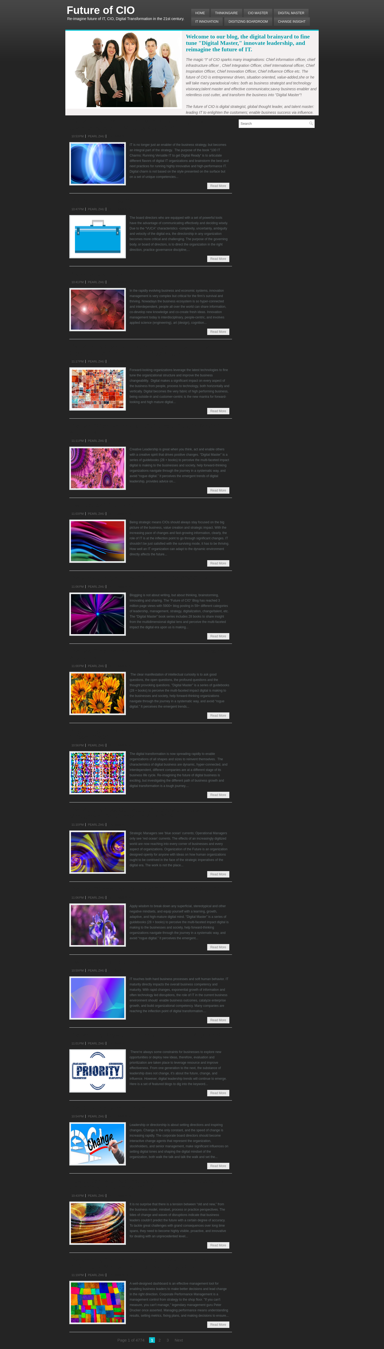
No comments (120, 209)
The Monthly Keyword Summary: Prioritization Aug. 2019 (144, 1035)
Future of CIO (101, 10)
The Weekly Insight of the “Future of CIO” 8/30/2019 (138, 578)
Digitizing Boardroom (248, 22)
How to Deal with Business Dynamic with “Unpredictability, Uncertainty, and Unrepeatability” (147, 1184)
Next (179, 1340)
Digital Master (291, 13)
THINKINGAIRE (226, 13)
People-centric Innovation (102, 273)
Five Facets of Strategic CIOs (107, 505)
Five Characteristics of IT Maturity (114, 962)
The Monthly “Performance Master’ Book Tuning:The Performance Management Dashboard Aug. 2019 (138, 1263)
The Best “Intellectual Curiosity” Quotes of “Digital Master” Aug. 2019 (147, 654)
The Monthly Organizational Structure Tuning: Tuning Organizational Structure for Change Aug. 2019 (139, 349)
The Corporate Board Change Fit (111, 1108)
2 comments (118, 1275)
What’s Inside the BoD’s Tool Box (113, 200)
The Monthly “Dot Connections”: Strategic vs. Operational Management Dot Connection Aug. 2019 (144, 812)
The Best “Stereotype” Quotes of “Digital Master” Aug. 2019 (147, 889)
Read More (218, 186)
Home (200, 13)
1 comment (117, 136)
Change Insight (292, 22)
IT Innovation (207, 22)
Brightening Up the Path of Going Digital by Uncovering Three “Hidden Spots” (150, 733)
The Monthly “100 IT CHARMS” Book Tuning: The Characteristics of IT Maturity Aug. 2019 (136, 124)
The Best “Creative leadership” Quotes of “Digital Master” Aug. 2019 (144, 429)
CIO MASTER (258, 13)
